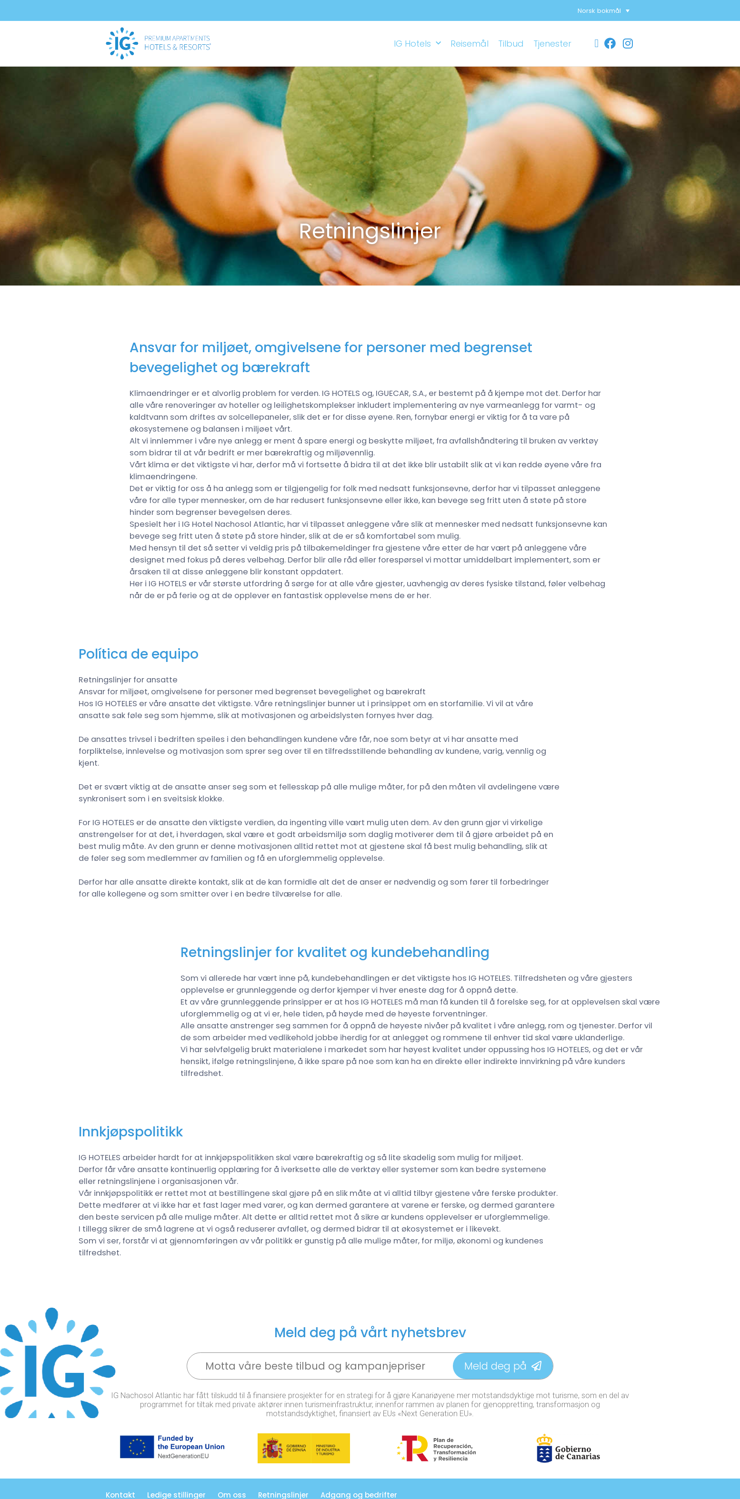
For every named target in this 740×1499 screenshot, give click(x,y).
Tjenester (552, 43)
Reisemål (469, 43)
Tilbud (511, 43)
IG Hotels (417, 43)
